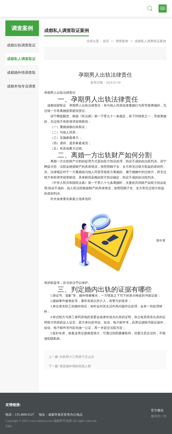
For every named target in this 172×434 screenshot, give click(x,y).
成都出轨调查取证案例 (21, 47)
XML (8, 426)
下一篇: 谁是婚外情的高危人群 (70, 366)
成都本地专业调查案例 (21, 88)
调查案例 (122, 41)
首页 (106, 41)
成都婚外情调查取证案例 (21, 75)
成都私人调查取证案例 (21, 61)
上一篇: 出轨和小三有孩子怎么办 (71, 356)
